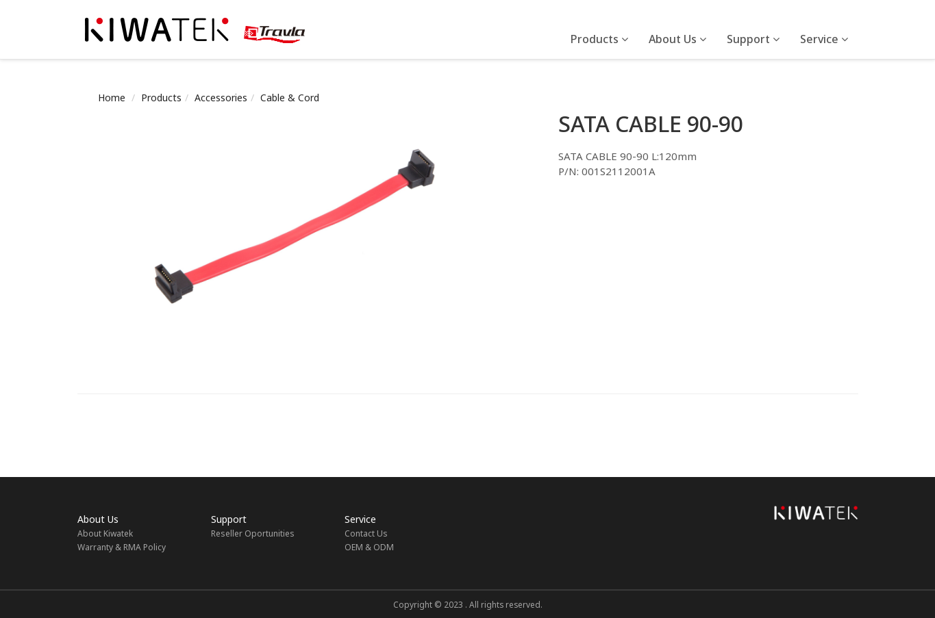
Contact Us (366, 533)
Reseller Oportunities (253, 533)
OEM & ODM (369, 547)
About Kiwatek (105, 533)
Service (824, 39)
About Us (677, 39)
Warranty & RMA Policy (121, 547)
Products (599, 39)
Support (753, 39)
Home (111, 97)
